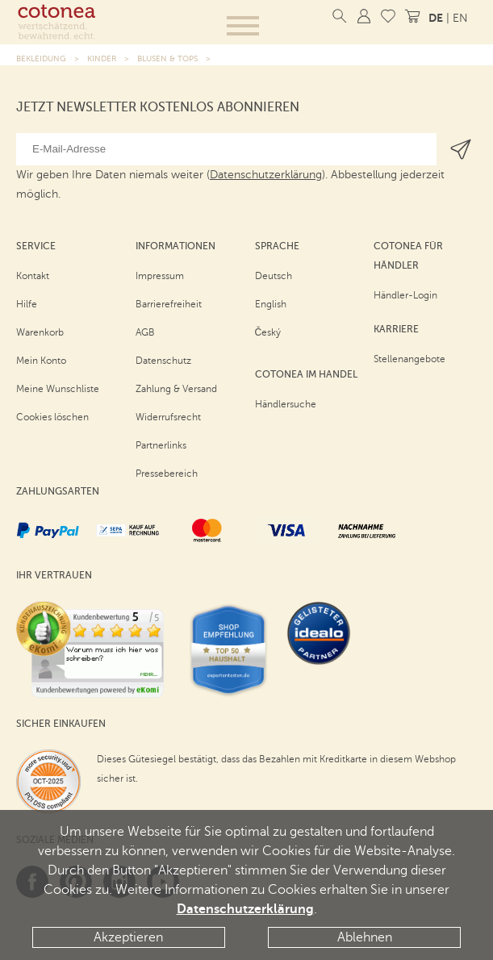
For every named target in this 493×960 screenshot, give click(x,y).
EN (460, 18)
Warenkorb (40, 332)
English (270, 304)
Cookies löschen (52, 417)
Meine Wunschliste (57, 388)
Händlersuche (285, 404)
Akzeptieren (128, 937)
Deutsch (273, 276)
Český (268, 332)
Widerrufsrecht (168, 417)
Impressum (160, 276)
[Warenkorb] (412, 16)
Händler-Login (405, 295)
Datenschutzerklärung (245, 909)
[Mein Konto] (364, 16)
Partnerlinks (161, 445)
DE (435, 17)
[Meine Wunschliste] (388, 16)
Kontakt (32, 276)
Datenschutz (163, 360)
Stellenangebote (409, 359)
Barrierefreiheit (169, 304)
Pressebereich (167, 473)
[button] (243, 25)
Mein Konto (41, 360)
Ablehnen (364, 937)
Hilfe (26, 304)
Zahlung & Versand (176, 388)
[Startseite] (56, 22)
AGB (145, 332)
